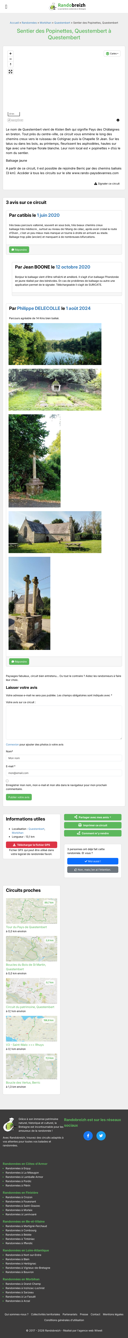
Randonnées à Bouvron (20, 1272)
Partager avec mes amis (91, 817)
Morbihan (45, 22)
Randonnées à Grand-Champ (23, 1283)
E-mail (10, 766)
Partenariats (70, 1314)
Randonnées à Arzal (18, 1300)
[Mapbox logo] (15, 120)
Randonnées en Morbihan (21, 1279)
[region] (64, 86)
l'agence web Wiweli (89, 1330)
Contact (95, 1314)
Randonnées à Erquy (18, 1168)
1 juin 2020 (48, 215)
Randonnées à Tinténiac (20, 1238)
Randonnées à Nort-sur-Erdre (23, 1254)
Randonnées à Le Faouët (21, 1296)
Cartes (111, 53)
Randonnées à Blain (17, 1259)
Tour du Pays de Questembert (26, 927)
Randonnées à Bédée (18, 1234)
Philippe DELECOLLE (38, 308)
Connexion (12, 744)
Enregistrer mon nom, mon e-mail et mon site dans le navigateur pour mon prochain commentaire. (56, 787)
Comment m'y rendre (93, 833)
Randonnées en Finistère (20, 1192)
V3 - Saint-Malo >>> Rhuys (25, 1045)
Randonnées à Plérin (18, 1185)
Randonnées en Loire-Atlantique (26, 1250)
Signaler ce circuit (107, 183)
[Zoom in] (10, 53)
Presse (84, 1314)
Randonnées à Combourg (21, 1230)
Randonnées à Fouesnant (21, 1201)
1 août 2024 (78, 308)
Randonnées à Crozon (19, 1197)
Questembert (62, 22)
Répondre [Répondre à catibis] (19, 249)
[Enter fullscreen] (10, 71)
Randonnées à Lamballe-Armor (24, 1176)
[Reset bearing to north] (10, 64)
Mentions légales (113, 1314)
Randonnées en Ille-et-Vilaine (24, 1221)
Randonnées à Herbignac (21, 1263)
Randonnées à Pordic (18, 1181)
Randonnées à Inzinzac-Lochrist (25, 1288)
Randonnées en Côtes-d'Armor (25, 1164)
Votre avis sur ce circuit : (21, 702)
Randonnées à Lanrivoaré (21, 1214)
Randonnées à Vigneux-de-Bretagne (28, 1267)
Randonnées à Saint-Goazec (23, 1205)
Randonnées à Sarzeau (20, 1292)
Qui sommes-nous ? (16, 1314)
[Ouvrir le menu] (6, 6)
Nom (9, 751)
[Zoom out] (10, 59)
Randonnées (29, 22)
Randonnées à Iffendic (19, 1243)
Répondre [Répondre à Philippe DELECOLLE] (19, 661)
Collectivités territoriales (45, 1314)
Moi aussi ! (93, 861)
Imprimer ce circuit (92, 825)
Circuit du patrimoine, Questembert (30, 1007)
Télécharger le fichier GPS (31, 844)
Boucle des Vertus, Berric (23, 1082)
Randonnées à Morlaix (19, 1210)
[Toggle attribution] (118, 120)
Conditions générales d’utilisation (64, 1320)
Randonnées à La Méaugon (22, 1172)
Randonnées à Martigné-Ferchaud (26, 1226)
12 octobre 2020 (73, 267)
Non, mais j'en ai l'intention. (92, 869)
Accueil (14, 22)
